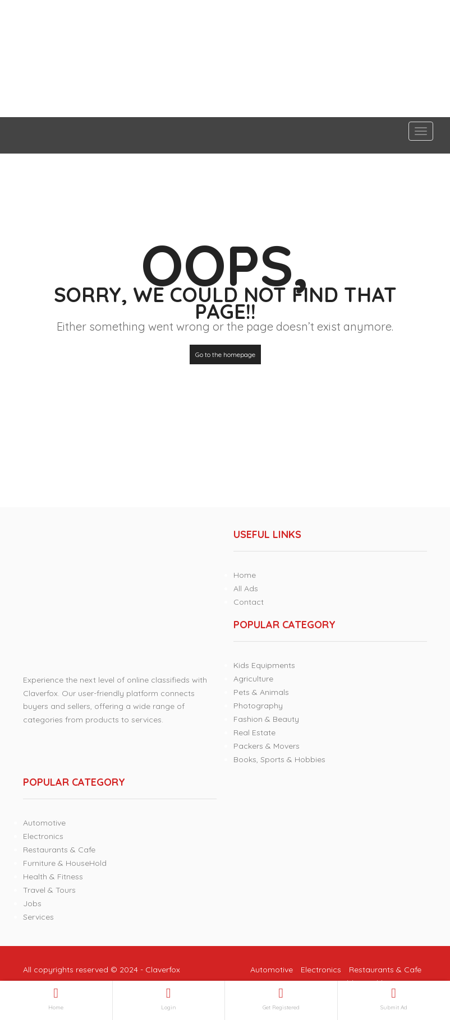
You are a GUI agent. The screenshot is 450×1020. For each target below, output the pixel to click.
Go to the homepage (225, 354)
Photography (258, 706)
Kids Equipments (264, 665)
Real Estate (254, 732)
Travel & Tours (49, 890)
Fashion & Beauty (266, 719)
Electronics (43, 836)
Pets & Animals (261, 692)
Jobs (32, 903)
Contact (248, 602)
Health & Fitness (53, 876)
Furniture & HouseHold (65, 863)
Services (38, 917)
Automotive (44, 823)
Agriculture (253, 679)
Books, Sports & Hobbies (279, 759)
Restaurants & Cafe (59, 850)
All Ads (245, 588)
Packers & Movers (266, 746)
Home (244, 575)
